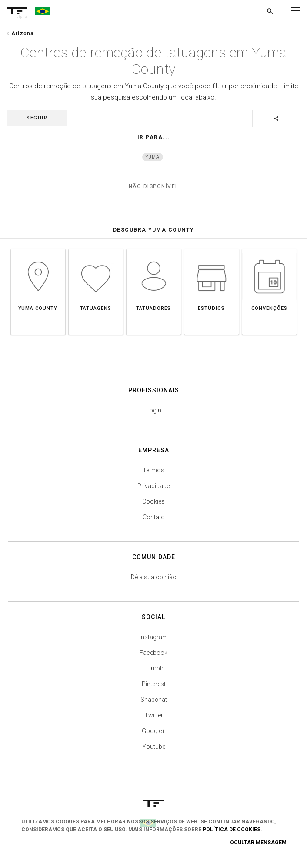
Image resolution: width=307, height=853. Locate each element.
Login (153, 410)
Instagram (154, 637)
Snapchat (153, 699)
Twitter (153, 715)
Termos (153, 470)
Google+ (153, 730)
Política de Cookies (231, 829)
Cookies (153, 501)
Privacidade (153, 485)
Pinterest (154, 683)
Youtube (153, 746)
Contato (154, 517)
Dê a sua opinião (154, 577)
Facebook (153, 652)
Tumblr (154, 668)
